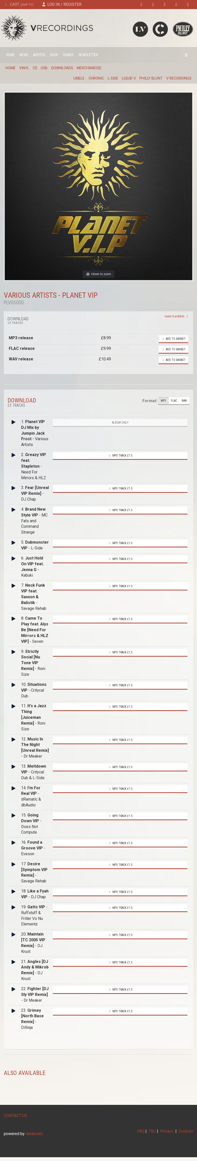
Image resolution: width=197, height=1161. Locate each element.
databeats (34, 1133)
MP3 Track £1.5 (120, 455)
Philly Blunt (151, 78)
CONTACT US (15, 1115)
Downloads (62, 68)
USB (44, 68)
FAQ (140, 1131)
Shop (54, 55)
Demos (68, 55)
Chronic (96, 78)
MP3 (163, 401)
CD (35, 68)
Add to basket (173, 339)
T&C (152, 1131)
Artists (39, 55)
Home (10, 55)
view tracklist (177, 316)
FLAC (174, 401)
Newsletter (88, 55)
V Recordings (178, 78)
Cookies (186, 1131)
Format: (149, 400)
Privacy (166, 1131)
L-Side (113, 78)
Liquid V (129, 78)
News (24, 55)
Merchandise (89, 68)
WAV (184, 401)
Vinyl (24, 68)
